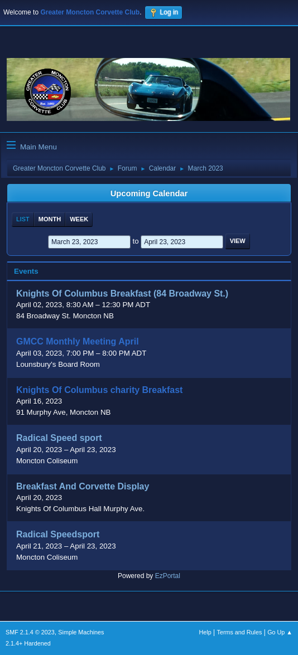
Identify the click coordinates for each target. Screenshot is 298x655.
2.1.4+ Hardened (28, 643)
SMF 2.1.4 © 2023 (30, 632)
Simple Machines (81, 632)
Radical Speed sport (59, 438)
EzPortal (167, 576)
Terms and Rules (239, 632)
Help (205, 632)
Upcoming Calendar (149, 193)
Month (50, 219)
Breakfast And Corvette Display (82, 486)
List (23, 219)
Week (79, 219)
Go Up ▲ (279, 632)
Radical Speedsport (57, 535)
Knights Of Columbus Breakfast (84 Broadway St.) (122, 294)
